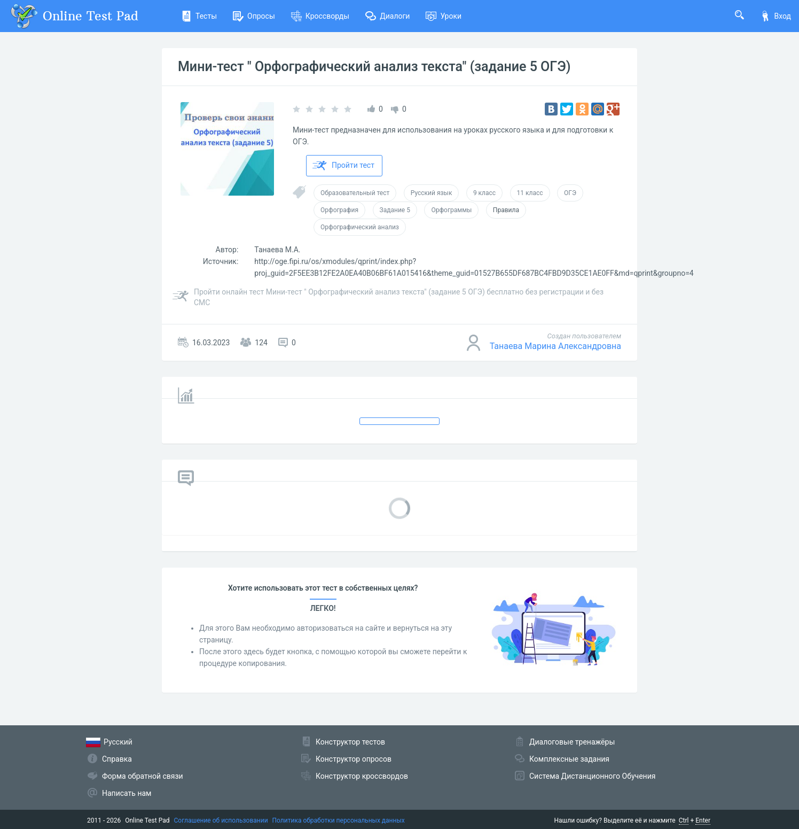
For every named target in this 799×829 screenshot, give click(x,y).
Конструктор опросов (353, 759)
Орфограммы (451, 210)
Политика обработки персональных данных (338, 820)
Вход (775, 16)
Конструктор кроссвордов (362, 776)
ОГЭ (570, 193)
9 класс (484, 193)
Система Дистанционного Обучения (592, 776)
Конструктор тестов (350, 742)
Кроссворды (320, 16)
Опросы (254, 16)
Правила (506, 210)
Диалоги (387, 16)
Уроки (443, 16)
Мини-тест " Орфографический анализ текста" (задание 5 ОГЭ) (374, 66)
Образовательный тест (354, 193)
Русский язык (431, 193)
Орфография (339, 210)
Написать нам (126, 793)
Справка (117, 759)
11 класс (530, 193)
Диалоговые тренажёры (572, 742)
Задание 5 (395, 210)
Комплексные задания (569, 759)
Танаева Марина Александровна (555, 346)
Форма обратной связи (142, 776)
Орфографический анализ (359, 227)
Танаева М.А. (277, 249)
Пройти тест (343, 166)
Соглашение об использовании (221, 820)
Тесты (199, 16)
